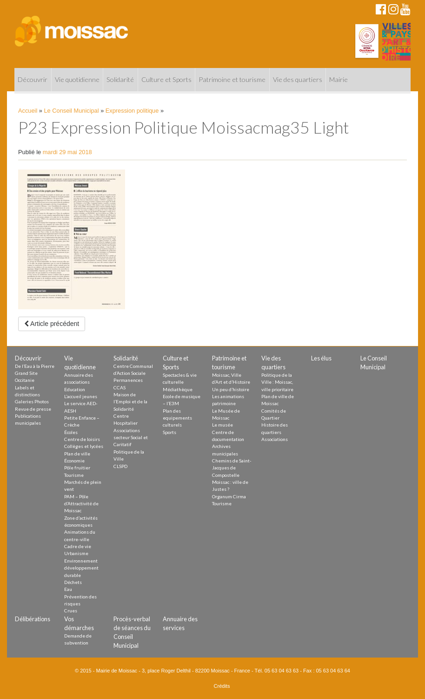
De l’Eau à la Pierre (34, 366)
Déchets (73, 582)
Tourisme (74, 475)
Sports (169, 432)
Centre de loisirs (82, 439)
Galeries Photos (32, 401)
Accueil (27, 110)
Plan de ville (77, 453)
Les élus (321, 358)
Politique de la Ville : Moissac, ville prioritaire (277, 382)
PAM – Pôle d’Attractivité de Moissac (81, 504)
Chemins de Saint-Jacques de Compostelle (232, 468)
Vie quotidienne (77, 79)
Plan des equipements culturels (177, 418)
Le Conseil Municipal (71, 110)
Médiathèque (178, 389)
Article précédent (51, 323)
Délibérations (32, 619)
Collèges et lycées (83, 446)
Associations (274, 439)
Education (74, 389)
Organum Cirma (229, 496)
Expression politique (132, 110)
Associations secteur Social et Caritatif (130, 438)
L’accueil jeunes (80, 396)
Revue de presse (33, 409)
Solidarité (120, 79)
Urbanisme (76, 553)
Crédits (222, 686)
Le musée (222, 425)
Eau (68, 589)
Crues (70, 610)
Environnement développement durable (81, 568)
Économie (74, 460)
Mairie (338, 79)
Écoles (71, 432)
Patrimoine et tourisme (232, 79)
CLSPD (120, 466)
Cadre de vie (77, 546)
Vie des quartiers (297, 79)
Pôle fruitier (77, 467)
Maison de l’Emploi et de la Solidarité (130, 402)
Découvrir (32, 79)
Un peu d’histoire (230, 389)
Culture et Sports (166, 79)
